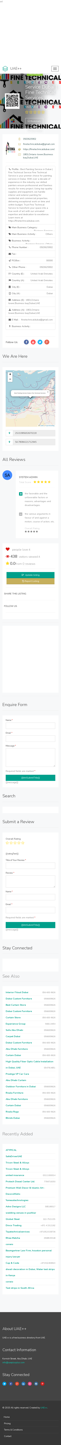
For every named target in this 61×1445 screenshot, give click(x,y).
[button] (48, 392)
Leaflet (41, 425)
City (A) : (30, 293)
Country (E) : (30, 273)
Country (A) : (30, 280)
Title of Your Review (16, 860)
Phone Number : (30, 247)
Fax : (12, 253)
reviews (29, 564)
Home (7, 1417)
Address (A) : (24, 311)
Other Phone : (30, 267)
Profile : (30, 195)
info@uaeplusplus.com (13, 1362)
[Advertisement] (30, 33)
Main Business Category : (30, 228)
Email (9, 733)
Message (11, 745)
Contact (7, 1436)
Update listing (32, 575)
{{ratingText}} (12, 853)
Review (10, 873)
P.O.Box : (30, 260)
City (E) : (30, 287)
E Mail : (30, 319)
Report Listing (32, 581)
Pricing (7, 1423)
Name (9, 720)
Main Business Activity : (30, 234)
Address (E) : (24, 302)
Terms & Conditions (13, 1429)
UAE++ (44, 1407)
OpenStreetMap (50, 425)
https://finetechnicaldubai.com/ (39, 149)
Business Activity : (30, 241)
